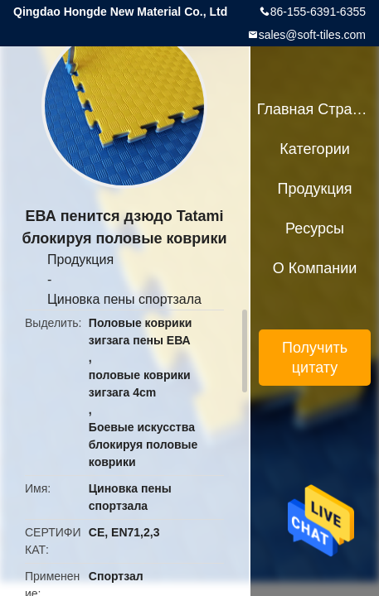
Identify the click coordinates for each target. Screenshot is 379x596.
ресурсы (314, 228)
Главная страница (315, 109)
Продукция (80, 259)
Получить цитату (314, 357)
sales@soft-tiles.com (312, 34)
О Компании (315, 268)
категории (314, 149)
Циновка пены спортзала (124, 299)
